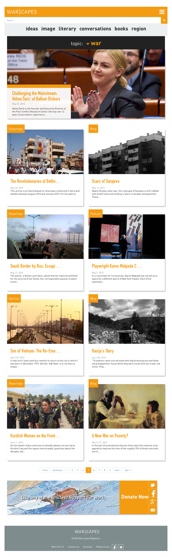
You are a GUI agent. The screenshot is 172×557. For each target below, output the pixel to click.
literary (67, 28)
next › (118, 470)
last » (128, 470)
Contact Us (73, 546)
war (93, 42)
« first (44, 470)
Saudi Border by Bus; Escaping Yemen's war (45, 266)
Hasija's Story (103, 351)
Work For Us (57, 546)
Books (121, 28)
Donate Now (134, 496)
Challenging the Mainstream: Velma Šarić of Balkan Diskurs (36, 96)
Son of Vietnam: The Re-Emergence (38, 351)
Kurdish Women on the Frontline (35, 436)
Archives (87, 546)
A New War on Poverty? (110, 436)
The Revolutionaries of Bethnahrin (37, 181)
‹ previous (57, 470)
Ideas (32, 28)
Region (139, 28)
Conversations (95, 28)
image (48, 28)
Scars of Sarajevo (105, 181)
